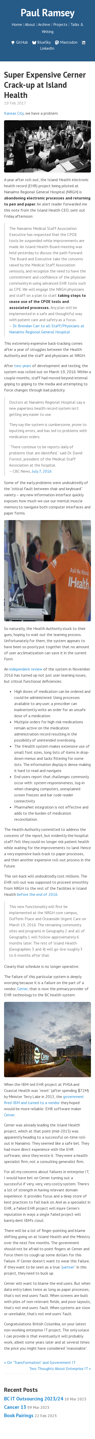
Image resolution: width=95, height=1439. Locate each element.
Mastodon (69, 42)
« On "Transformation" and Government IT (40, 1362)
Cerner (22, 988)
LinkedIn (47, 48)
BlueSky (44, 42)
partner (68, 1267)
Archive (44, 24)
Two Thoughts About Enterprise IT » (60, 1368)
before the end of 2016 (37, 894)
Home (17, 24)
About (30, 24)
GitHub (22, 42)
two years (22, 365)
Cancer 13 (26, 1407)
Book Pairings (30, 1415)
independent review (25, 669)
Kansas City (14, 113)
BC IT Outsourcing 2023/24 (45, 1398)
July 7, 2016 (42, 471)
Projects (60, 24)
